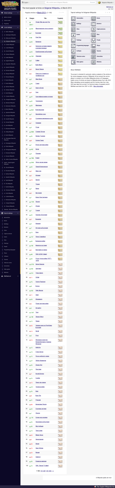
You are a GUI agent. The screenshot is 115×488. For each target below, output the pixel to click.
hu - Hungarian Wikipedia (9, 99)
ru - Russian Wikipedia (9, 156)
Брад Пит (38, 395)
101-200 (43, 471)
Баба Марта (39, 65)
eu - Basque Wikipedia (9, 73)
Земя (37, 295)
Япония (38, 452)
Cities (5, 230)
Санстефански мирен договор (44, 96)
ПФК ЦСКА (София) (41, 254)
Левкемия (38, 56)
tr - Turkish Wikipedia (9, 186)
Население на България (42, 422)
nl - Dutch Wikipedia (8, 135)
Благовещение (40, 110)
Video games (7, 269)
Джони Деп (39, 365)
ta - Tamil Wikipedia (8, 180)
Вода (37, 232)
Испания (38, 175)
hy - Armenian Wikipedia (9, 102)
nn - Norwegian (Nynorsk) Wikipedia (10, 139)
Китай (37, 331)
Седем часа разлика (41, 417)
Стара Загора (39, 352)
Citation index (7, 20)
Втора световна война (42, 145)
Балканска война (40, 241)
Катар (37, 149)
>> (53, 471)
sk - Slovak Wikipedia (9, 167)
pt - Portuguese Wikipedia (10, 149)
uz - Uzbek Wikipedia (9, 196)
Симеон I (38, 457)
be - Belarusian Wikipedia (10, 38)
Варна (37, 188)
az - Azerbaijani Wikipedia (10, 35)
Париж (37, 321)
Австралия (39, 193)
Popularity (6, 23)
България (38, 33)
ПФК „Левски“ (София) (42, 465)
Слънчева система (41, 409)
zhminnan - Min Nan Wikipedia (11, 209)
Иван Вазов (39, 79)
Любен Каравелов (41, 360)
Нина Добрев (39, 448)
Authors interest (7, 17)
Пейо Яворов (39, 290)
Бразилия (38, 219)
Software (6, 256)
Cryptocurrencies (8, 233)
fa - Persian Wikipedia (9, 77)
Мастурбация (39, 426)
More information (98, 86)
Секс (37, 92)
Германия (38, 123)
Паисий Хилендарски (42, 166)
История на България (42, 228)
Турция (38, 184)
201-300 (48, 471)
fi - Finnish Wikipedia (8, 80)
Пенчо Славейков (41, 237)
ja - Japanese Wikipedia (9, 112)
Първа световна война (42, 303)
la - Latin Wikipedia (8, 125)
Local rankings (9, 27)
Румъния (38, 400)
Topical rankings (9, 213)
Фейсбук (38, 347)
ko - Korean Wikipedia (9, 122)
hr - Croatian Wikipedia (9, 96)
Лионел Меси (39, 317)
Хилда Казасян (40, 264)
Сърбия (38, 378)
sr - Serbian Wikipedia (9, 174)
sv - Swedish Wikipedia (9, 177)
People (5, 246)
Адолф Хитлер (40, 374)
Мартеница (39, 105)
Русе (37, 335)
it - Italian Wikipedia (8, 109)
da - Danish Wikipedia (9, 51)
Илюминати (39, 299)
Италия (38, 206)
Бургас (38, 286)
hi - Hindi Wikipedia (8, 93)
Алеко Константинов (41, 197)
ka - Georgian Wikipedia (9, 115)
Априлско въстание (41, 245)
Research (92, 2)
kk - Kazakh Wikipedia (9, 119)
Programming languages (9, 249)
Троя (37, 312)
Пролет (38, 202)
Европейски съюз (41, 114)
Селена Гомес (40, 140)
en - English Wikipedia (9, 60)
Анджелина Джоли (41, 404)
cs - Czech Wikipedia (9, 47)
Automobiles (7, 217)
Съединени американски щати (44, 118)
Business (6, 227)
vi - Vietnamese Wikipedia (10, 199)
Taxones (6, 259)
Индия (37, 444)
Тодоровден (39, 101)
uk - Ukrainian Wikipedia (9, 190)
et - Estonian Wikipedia (9, 70)
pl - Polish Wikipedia (8, 146)
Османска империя (41, 461)
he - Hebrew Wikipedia (9, 89)
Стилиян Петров (40, 131)
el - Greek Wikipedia (8, 57)
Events (5, 237)
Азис (37, 391)
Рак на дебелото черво (42, 356)
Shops (5, 253)
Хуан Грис (38, 37)
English (25, 2)
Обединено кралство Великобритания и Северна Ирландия (43, 342)
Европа (38, 180)
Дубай (37, 277)
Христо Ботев (40, 88)
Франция (38, 223)
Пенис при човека (41, 382)
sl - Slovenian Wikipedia (9, 170)
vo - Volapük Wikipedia (9, 203)
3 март (37, 83)
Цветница (38, 268)
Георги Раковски (40, 282)
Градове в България (41, 215)
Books (5, 220)
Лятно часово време (41, 162)
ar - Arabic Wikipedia (8, 31)
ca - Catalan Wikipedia (9, 44)
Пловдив (38, 153)
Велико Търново (40, 136)
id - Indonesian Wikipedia (9, 106)
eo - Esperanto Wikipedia (9, 64)
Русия (37, 127)
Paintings (6, 243)
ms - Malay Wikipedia (9, 131)
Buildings (6, 224)
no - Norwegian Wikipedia (10, 143)
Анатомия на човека (41, 250)
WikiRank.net (10, 276)
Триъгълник (39, 430)
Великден (38, 42)
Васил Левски (40, 69)
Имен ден (38, 171)
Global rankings (9, 13)
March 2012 (42, 13)
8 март (37, 158)
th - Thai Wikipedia (8, 183)
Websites (6, 272)
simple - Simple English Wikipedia (9, 163)
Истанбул (38, 308)
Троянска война (40, 387)
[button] (59, 12)
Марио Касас (39, 435)
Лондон (38, 413)
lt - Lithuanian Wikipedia (9, 128)
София (37, 60)
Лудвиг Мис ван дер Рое (43, 22)
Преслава (38, 369)
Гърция (38, 210)
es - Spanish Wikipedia (9, 67)
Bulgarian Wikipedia (106, 2)
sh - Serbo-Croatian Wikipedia (11, 159)
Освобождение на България (44, 52)
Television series (8, 262)
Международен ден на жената (44, 28)
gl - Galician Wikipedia (9, 86)
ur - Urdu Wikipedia (8, 193)
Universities (6, 266)
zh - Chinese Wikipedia (9, 206)
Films (5, 240)
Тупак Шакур (39, 273)
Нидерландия (39, 439)
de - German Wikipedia (9, 54)
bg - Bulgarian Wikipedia (9, 41)
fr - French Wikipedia (8, 83)
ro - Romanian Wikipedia (9, 153)
